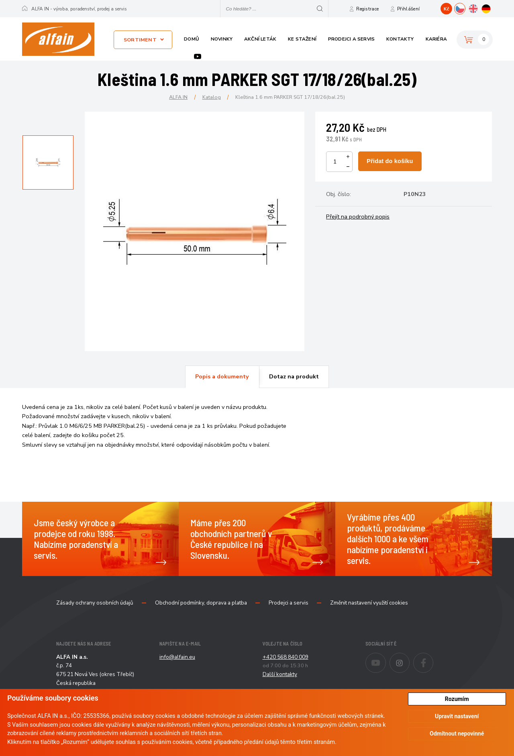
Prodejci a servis (351, 39)
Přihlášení (408, 9)
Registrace (367, 9)
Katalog (211, 97)
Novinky (222, 39)
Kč (446, 9)
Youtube (197, 56)
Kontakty (400, 39)
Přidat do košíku (390, 161)
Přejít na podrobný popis (358, 216)
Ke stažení (302, 39)
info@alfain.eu (177, 657)
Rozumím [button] (457, 699)
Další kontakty (280, 674)
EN (478, 8)
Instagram (409, 658)
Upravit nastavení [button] (457, 716)
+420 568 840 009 (285, 657)
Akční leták (260, 39)
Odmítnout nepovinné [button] (457, 733)
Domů (191, 39)
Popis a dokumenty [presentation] (222, 376)
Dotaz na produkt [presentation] (294, 376)
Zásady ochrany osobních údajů (94, 603)
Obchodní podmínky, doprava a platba (201, 603)
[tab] (222, 377)
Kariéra (436, 39)
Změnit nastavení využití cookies (369, 603)
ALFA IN (178, 97)
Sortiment (140, 39)
